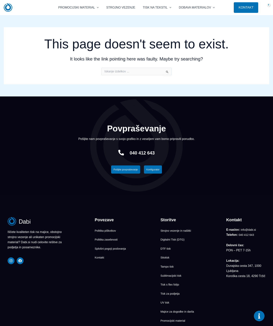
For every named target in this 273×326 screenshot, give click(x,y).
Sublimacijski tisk (171, 261)
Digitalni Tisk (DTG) (173, 236)
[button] (228, 7)
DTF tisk (166, 243)
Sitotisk (165, 249)
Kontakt (100, 249)
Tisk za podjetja (170, 274)
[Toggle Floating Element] (259, 316)
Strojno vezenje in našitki (177, 230)
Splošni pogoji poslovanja (112, 243)
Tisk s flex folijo (170, 267)
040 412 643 (142, 152)
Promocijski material (173, 292)
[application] (99, 7)
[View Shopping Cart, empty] (265, 7)
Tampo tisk (167, 255)
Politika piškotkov (106, 230)
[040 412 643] (118, 152)
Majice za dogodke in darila (178, 286)
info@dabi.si (249, 230)
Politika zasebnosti (107, 236)
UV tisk (165, 280)
